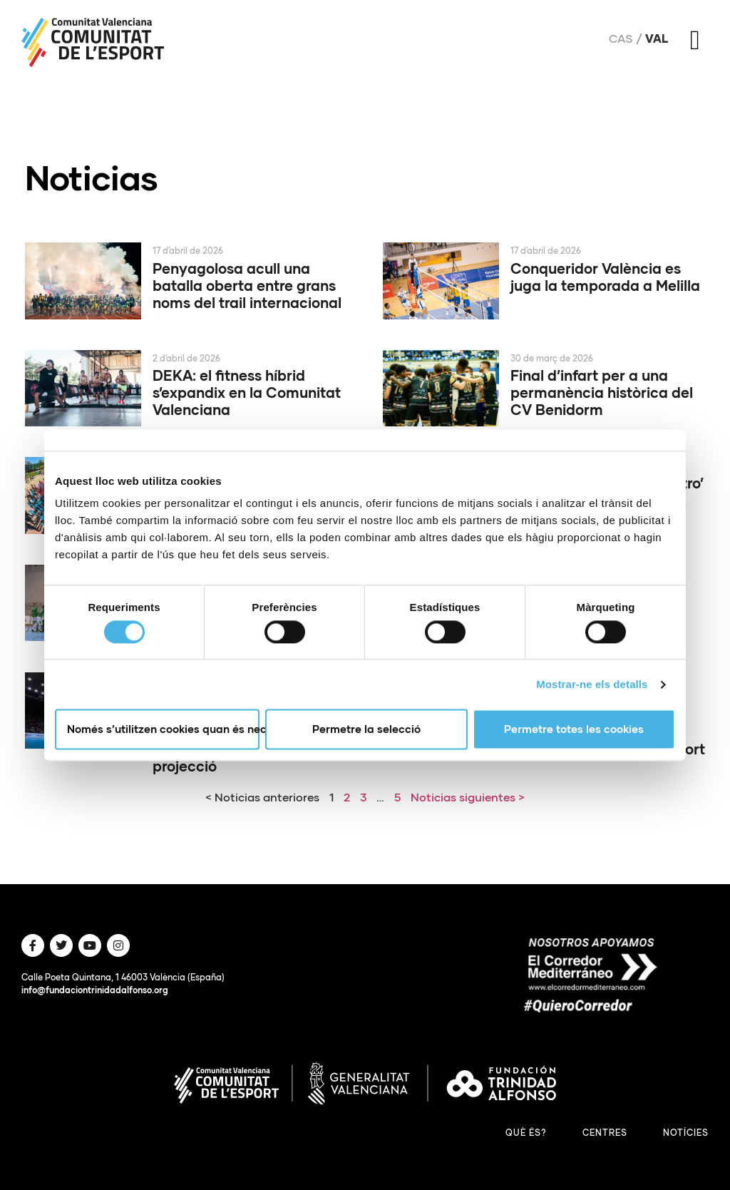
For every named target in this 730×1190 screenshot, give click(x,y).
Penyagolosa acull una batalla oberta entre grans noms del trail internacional (247, 285)
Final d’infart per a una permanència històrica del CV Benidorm (601, 392)
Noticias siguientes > (468, 797)
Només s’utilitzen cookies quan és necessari (163, 729)
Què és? (526, 1132)
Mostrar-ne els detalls (591, 684)
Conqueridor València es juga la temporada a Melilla (605, 277)
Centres (604, 1132)
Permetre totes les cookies (574, 729)
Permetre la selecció (366, 729)
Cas (621, 38)
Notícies (686, 1132)
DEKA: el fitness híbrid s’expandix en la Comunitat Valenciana (247, 392)
